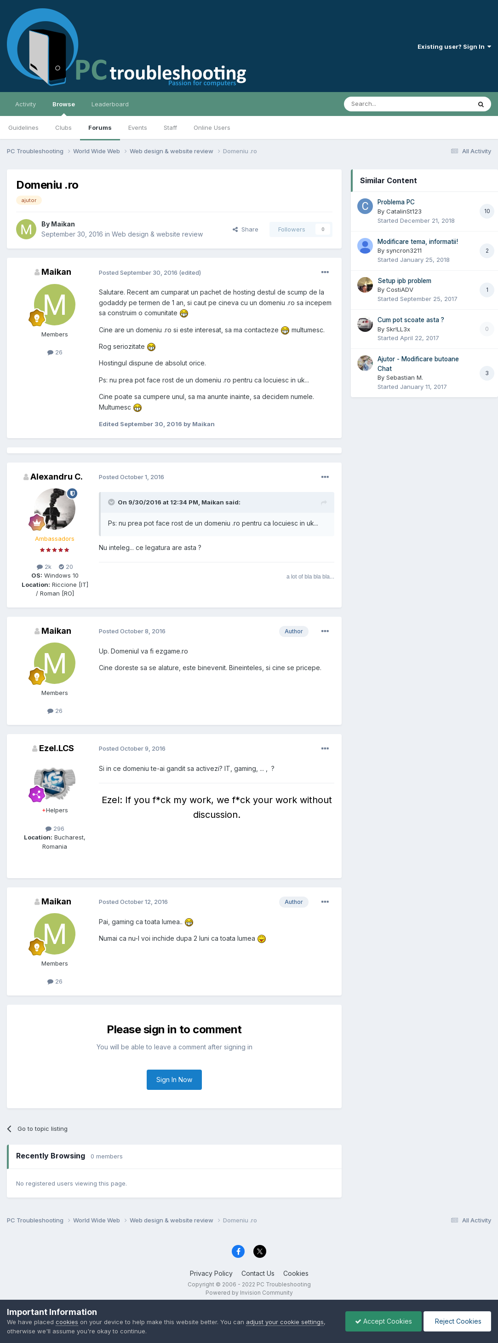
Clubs (63, 127)
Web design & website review (157, 234)
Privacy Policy (211, 1273)
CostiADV (399, 289)
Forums (100, 127)
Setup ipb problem (404, 280)
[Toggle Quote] (112, 502)
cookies (67, 1322)
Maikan (63, 224)
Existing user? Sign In (454, 46)
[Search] (384, 104)
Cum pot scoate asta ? (411, 320)
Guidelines (23, 127)
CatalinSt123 (404, 211)
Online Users (212, 127)
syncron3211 (404, 250)
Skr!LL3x (398, 329)
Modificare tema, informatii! (418, 241)
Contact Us (258, 1273)
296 (55, 828)
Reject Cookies (457, 1321)
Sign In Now (174, 1079)
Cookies (296, 1273)
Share (245, 229)
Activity (25, 104)
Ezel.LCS (56, 748)
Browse (63, 108)
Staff (170, 127)
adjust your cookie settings (285, 1322)
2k (44, 566)
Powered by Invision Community (249, 1292)
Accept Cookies (383, 1321)
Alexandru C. (56, 476)
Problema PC (396, 202)
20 (66, 566)
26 (55, 352)
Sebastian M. (404, 377)
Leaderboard (110, 104)
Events (137, 127)
